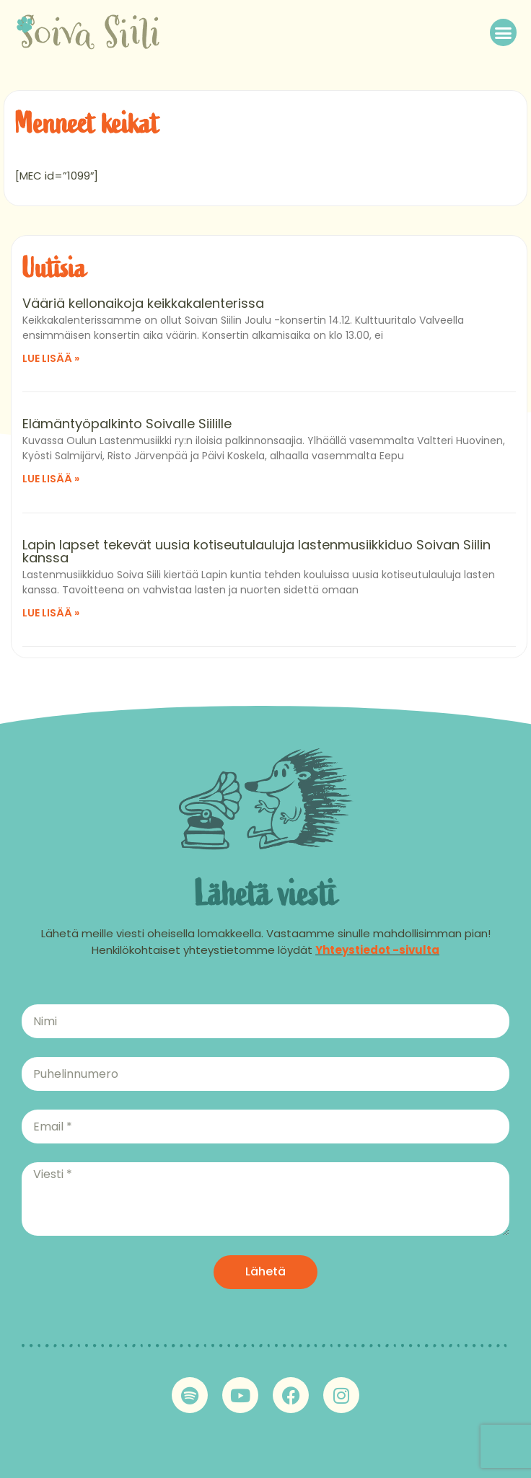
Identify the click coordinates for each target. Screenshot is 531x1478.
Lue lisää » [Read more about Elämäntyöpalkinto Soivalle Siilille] (50, 479)
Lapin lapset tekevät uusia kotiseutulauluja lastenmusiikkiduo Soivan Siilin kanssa (256, 551)
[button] (503, 32)
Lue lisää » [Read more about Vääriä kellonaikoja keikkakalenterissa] (50, 358)
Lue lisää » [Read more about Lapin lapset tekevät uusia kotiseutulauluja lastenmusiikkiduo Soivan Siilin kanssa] (50, 613)
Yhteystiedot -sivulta (377, 949)
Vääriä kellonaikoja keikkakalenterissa (143, 303)
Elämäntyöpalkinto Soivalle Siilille (127, 424)
